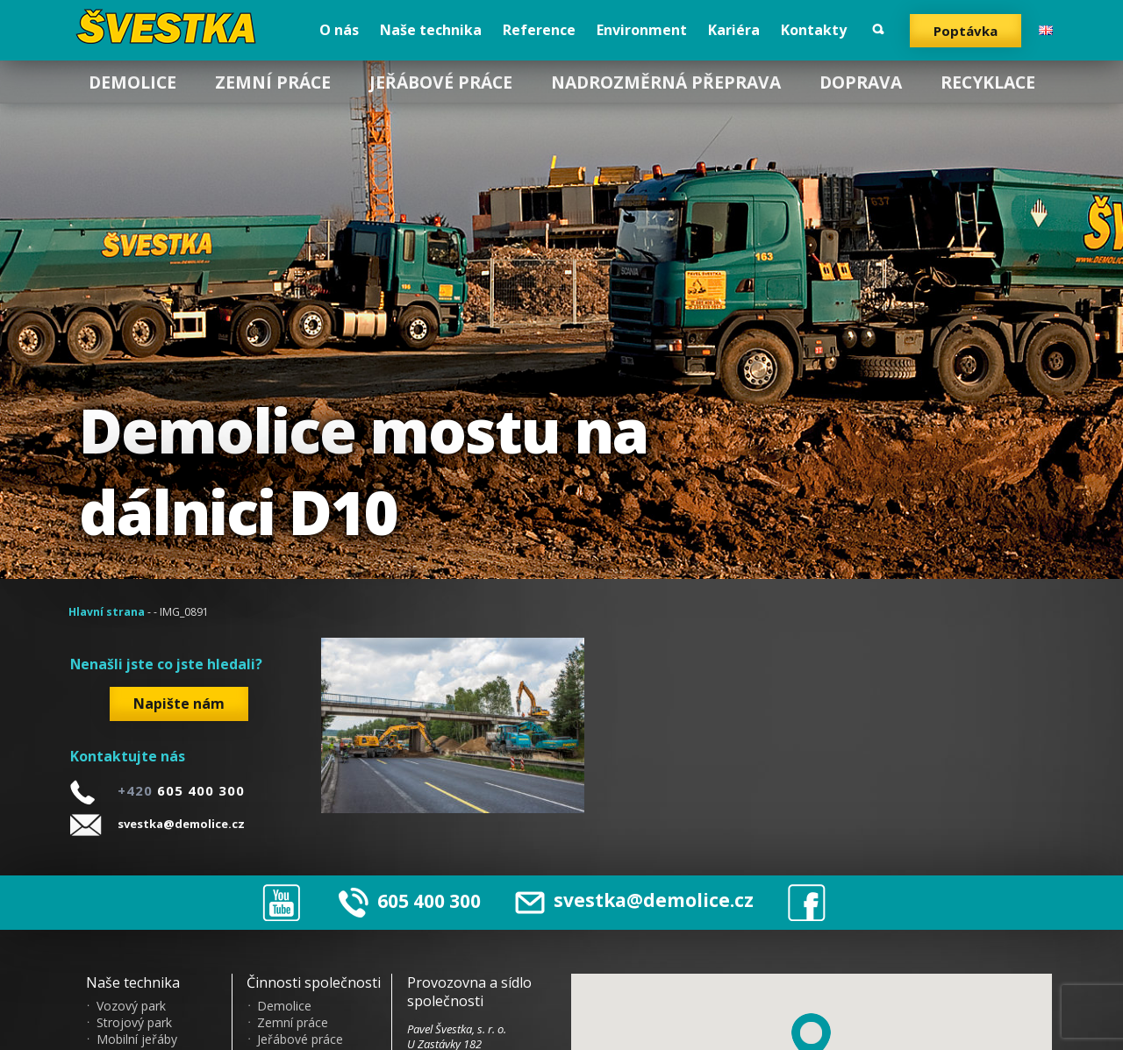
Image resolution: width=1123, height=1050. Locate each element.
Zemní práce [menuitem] (273, 82)
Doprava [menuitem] (860, 82)
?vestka (169, 26)
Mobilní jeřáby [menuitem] (137, 1039)
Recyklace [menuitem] (988, 82)
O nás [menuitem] (339, 29)
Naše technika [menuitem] (431, 29)
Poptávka (965, 30)
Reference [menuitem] (539, 29)
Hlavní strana (106, 611)
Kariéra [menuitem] (734, 29)
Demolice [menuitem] (132, 82)
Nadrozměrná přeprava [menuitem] (666, 82)
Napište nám (179, 703)
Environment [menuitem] (642, 29)
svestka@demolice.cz (181, 824)
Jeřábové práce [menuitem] (440, 82)
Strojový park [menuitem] (134, 1023)
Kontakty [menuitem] (814, 29)
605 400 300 (429, 900)
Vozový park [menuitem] (131, 1006)
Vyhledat (878, 29)
